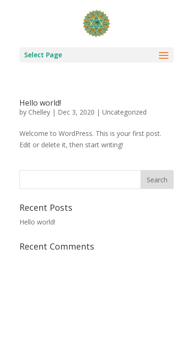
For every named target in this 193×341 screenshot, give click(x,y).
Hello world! (40, 103)
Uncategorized (124, 112)
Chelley (39, 112)
